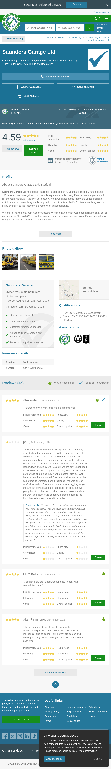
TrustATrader (38, 751)
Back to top (55, 684)
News (92, 716)
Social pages (73, 721)
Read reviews (12, 149)
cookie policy (68, 751)
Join (77, 4)
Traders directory (98, 711)
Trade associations (76, 707)
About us (49, 707)
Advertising (95, 707)
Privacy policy (52, 711)
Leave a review (33, 151)
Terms (48, 721)
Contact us (50, 716)
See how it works (21, 719)
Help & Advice (74, 711)
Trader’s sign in (101, 12)
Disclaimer (72, 716)
